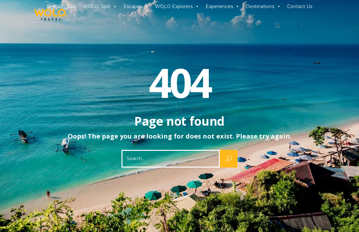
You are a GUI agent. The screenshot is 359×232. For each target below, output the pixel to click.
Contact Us (299, 6)
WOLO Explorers (177, 6)
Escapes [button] (136, 6)
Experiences (222, 6)
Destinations (263, 6)
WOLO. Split (100, 6)
